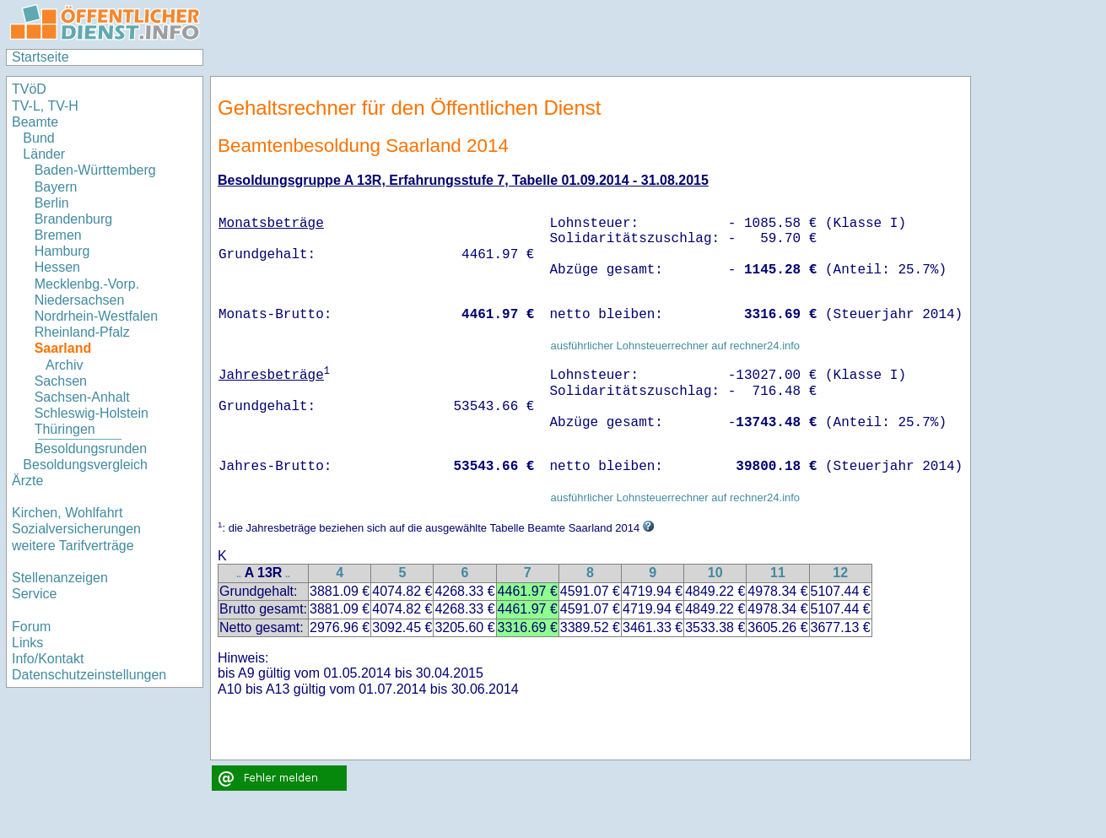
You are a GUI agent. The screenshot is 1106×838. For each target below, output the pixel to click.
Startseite (40, 57)
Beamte (35, 122)
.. (238, 574)
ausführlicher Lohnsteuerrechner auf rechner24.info (675, 345)
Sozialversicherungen (76, 529)
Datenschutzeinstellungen (89, 675)
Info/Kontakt (48, 658)
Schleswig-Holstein (91, 413)
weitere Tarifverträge (73, 545)
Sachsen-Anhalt (82, 397)
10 (715, 572)
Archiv (64, 365)
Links (27, 642)
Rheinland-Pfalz (82, 332)
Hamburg (62, 251)
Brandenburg (74, 219)
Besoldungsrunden (91, 448)
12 (840, 572)
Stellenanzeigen (60, 577)
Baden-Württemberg (95, 170)
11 (777, 572)
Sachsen (61, 381)
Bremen (58, 235)
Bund (38, 138)
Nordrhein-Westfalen (96, 316)
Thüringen (65, 429)
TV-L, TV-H (45, 106)
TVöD (29, 89)
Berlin (52, 203)
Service (34, 594)
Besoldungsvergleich (85, 464)
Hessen (57, 267)
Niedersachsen (80, 300)
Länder (44, 154)
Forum (31, 626)
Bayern (56, 187)
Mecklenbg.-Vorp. (87, 284)
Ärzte (27, 480)
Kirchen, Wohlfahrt (67, 513)
